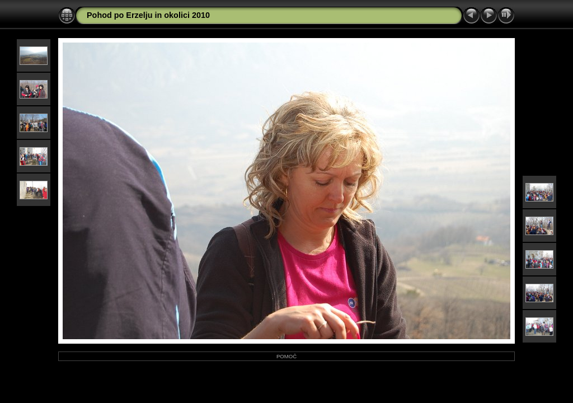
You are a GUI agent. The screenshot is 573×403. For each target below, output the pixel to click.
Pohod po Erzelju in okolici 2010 (148, 15)
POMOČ (286, 356)
